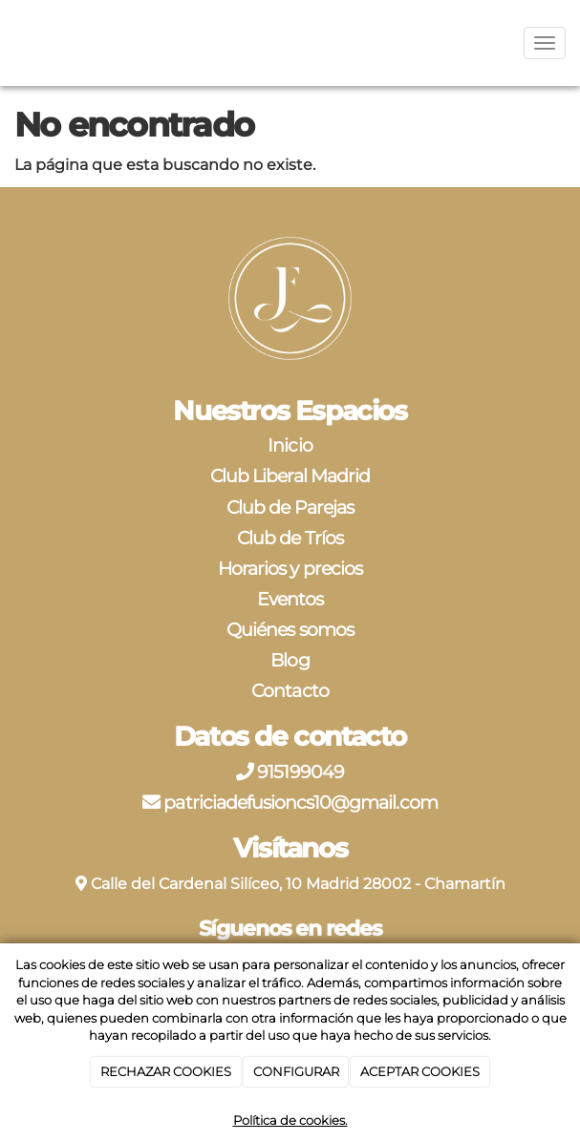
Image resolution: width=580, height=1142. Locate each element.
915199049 (300, 771)
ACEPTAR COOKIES (420, 1071)
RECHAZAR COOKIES (165, 1071)
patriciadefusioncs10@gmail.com (300, 802)
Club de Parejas (290, 507)
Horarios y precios (290, 568)
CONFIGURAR (296, 1071)
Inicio (289, 445)
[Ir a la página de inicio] (9, 43)
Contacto (289, 690)
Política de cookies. (290, 1120)
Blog (289, 659)
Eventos (290, 598)
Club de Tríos (290, 537)
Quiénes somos (290, 629)
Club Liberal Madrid (290, 475)
